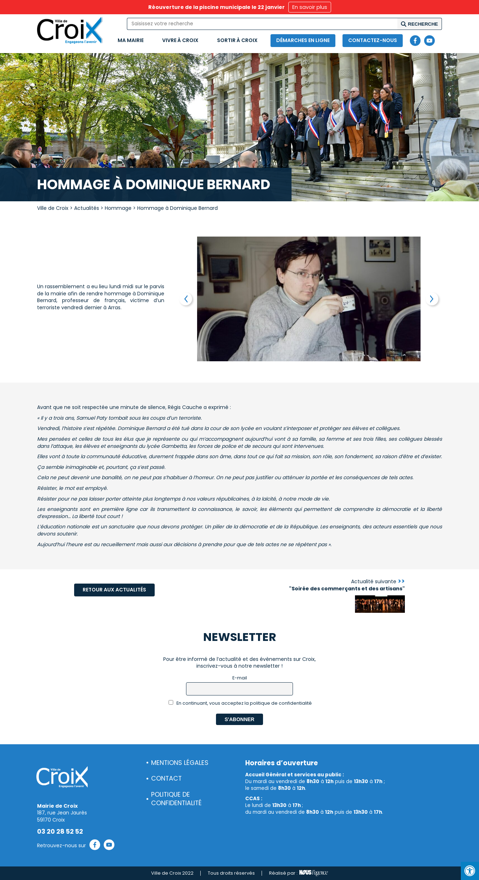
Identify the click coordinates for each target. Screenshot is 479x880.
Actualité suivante (347, 585)
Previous (185, 299)
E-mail (239, 678)
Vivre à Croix (180, 40)
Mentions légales (179, 763)
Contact (166, 778)
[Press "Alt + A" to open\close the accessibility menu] (470, 871)
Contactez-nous (372, 40)
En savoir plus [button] (309, 7)
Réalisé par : (298, 873)
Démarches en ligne (303, 40)
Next (432, 299)
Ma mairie (131, 40)
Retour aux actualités (114, 589)
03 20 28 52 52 (60, 831)
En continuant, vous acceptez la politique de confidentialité (240, 703)
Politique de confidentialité (176, 799)
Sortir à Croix (237, 40)
